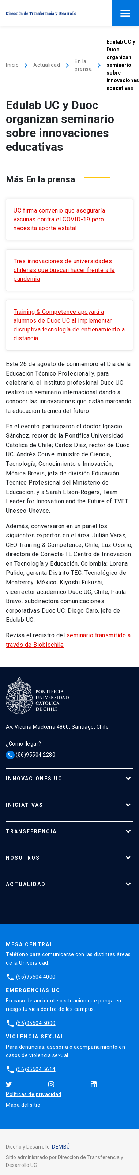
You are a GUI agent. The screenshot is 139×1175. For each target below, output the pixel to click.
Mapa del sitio (23, 1105)
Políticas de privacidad (33, 1094)
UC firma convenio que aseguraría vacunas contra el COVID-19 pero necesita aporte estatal (59, 219)
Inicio (12, 65)
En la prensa (83, 65)
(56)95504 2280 (35, 754)
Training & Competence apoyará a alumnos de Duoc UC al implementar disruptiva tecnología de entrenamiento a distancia (69, 325)
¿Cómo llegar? (23, 744)
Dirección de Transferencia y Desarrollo (41, 13)
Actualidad (46, 65)
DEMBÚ (61, 1147)
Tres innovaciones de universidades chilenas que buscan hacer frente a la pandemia (64, 270)
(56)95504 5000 (36, 1023)
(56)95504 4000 (36, 977)
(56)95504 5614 (36, 1069)
